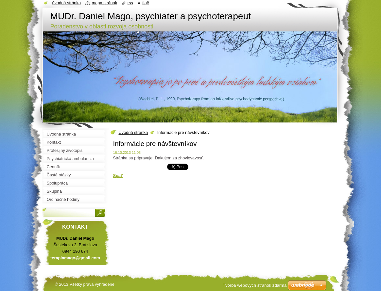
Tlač (145, 2)
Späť (118, 175)
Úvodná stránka (133, 132)
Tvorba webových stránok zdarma (254, 285)
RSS (130, 2)
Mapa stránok (104, 2)
